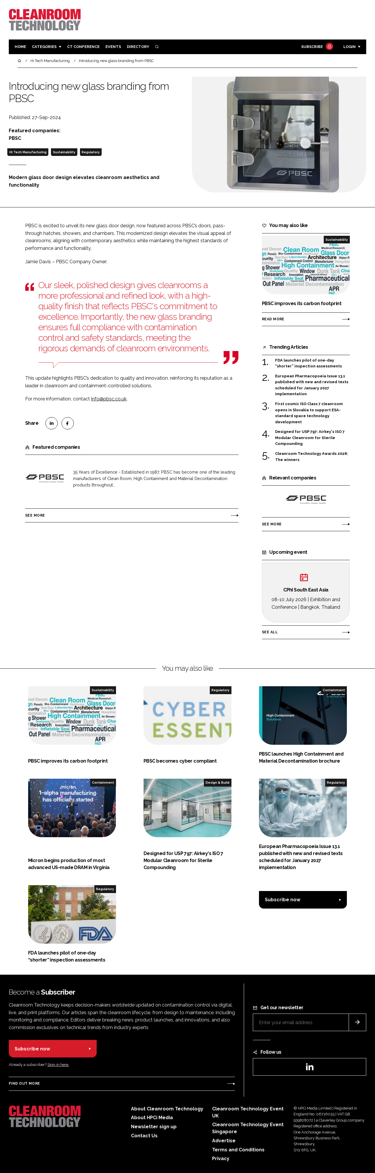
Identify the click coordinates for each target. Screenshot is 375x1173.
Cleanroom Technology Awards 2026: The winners (311, 457)
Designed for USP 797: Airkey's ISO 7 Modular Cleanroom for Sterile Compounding (310, 438)
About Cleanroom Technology (167, 1109)
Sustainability (64, 152)
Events (113, 46)
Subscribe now (282, 899)
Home (20, 46)
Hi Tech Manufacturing (28, 152)
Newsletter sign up (154, 1126)
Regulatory (91, 152)
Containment (334, 690)
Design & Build (217, 782)
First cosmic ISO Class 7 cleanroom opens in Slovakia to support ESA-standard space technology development (309, 412)
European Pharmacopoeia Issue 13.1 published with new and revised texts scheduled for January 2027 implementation (311, 385)
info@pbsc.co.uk (109, 399)
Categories (44, 46)
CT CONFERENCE (83, 46)
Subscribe (316, 47)
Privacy (220, 1158)
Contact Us (144, 1135)
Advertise (224, 1140)
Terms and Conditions (238, 1150)
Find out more (24, 1083)
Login (349, 46)
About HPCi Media (152, 1117)
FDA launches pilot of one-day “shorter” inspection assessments (308, 363)
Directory (138, 46)
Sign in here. (58, 1064)
